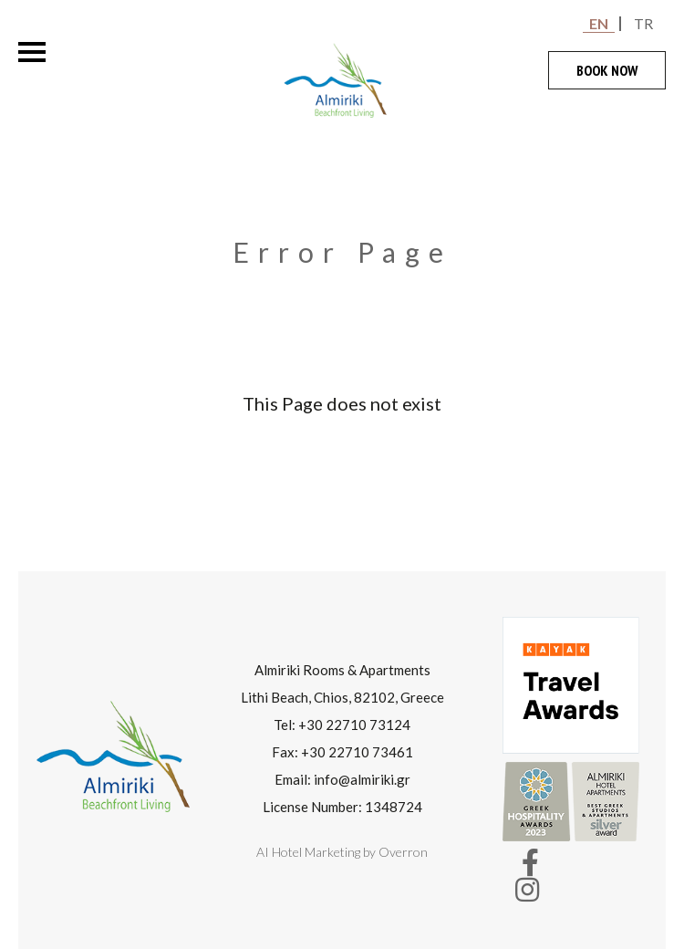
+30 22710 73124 (354, 724)
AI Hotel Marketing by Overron (342, 852)
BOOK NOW (606, 70)
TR (643, 23)
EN (598, 23)
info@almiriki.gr (362, 779)
